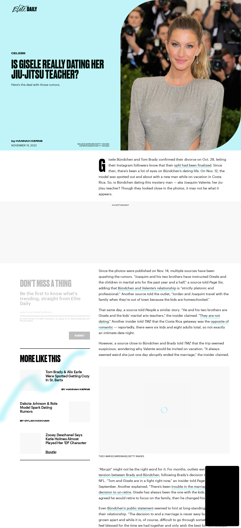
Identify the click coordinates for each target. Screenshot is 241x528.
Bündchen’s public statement (130, 508)
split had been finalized (192, 165)
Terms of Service (78, 321)
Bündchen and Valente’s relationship (147, 288)
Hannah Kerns (29, 141)
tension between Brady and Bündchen (129, 475)
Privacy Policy (26, 323)
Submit (79, 338)
